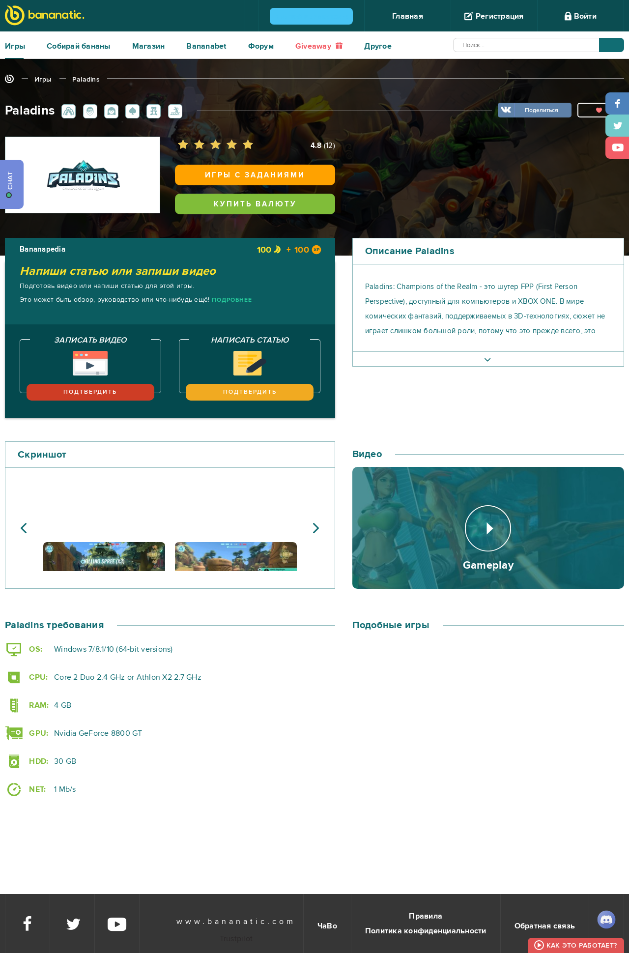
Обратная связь (545, 926)
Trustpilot (236, 939)
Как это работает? (581, 945)
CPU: (26, 677)
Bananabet (206, 46)
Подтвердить (90, 392)
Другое (378, 46)
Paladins (86, 79)
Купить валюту (255, 204)
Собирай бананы (79, 46)
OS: (23, 649)
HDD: (26, 761)
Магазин (148, 46)
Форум (261, 46)
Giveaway (319, 46)
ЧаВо (327, 926)
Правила (425, 916)
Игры (15, 46)
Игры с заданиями (255, 175)
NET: (25, 789)
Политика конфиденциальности (425, 931)
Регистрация (493, 16)
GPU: (26, 733)
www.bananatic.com (236, 921)
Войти (581, 16)
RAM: (27, 705)
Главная (407, 16)
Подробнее (232, 300)
